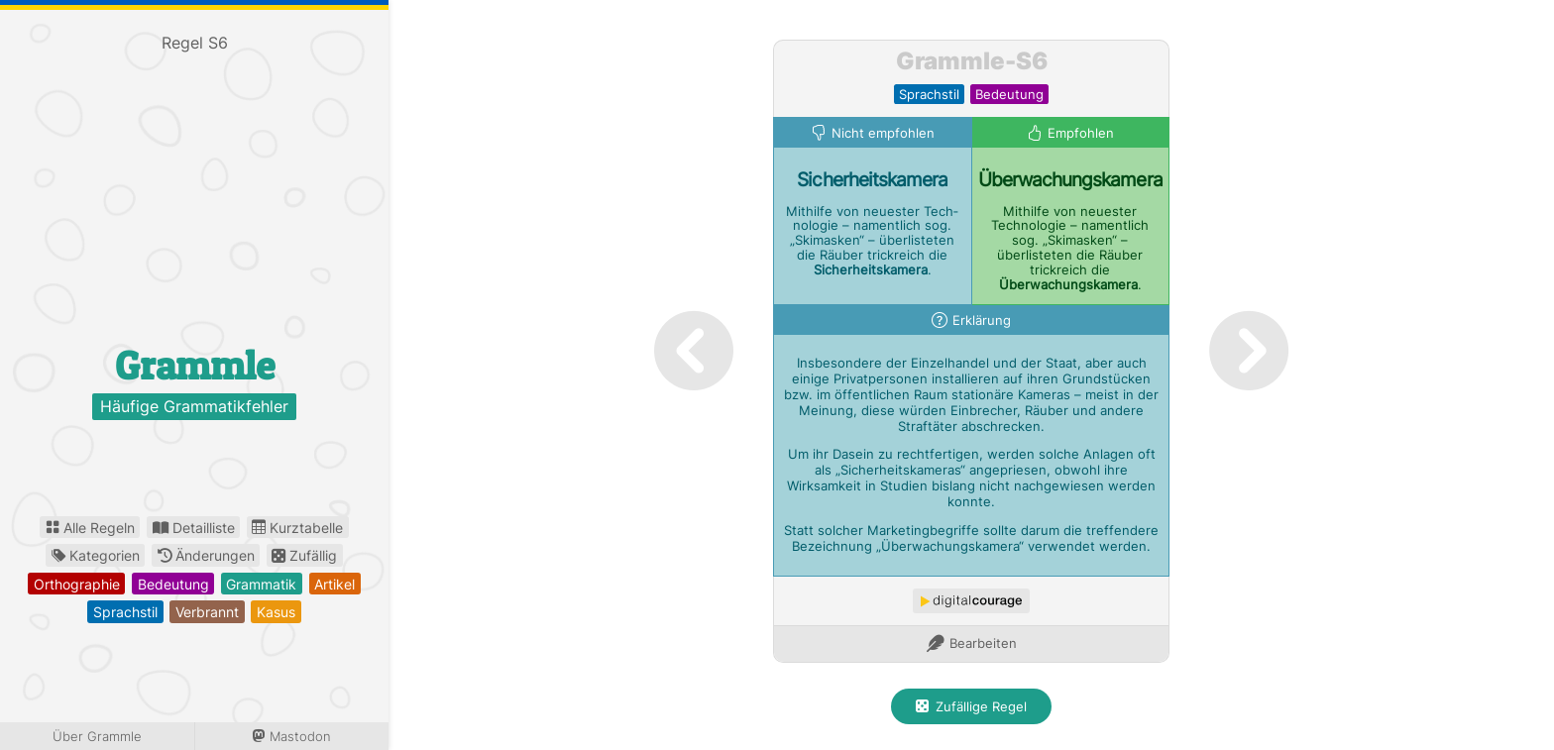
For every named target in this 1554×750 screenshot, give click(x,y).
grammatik (261, 584)
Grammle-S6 (972, 61)
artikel (334, 584)
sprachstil (125, 611)
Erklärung (981, 320)
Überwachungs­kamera (1070, 179)
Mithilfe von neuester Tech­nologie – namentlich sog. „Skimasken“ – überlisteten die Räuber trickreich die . (872, 240)
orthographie (77, 584)
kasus (276, 611)
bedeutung (173, 584)
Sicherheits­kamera (872, 179)
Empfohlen (1081, 133)
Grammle (195, 365)
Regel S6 (195, 43)
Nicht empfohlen (883, 133)
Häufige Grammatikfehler (194, 407)
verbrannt (207, 611)
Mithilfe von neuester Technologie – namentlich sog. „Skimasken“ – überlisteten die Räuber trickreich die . (1070, 248)
